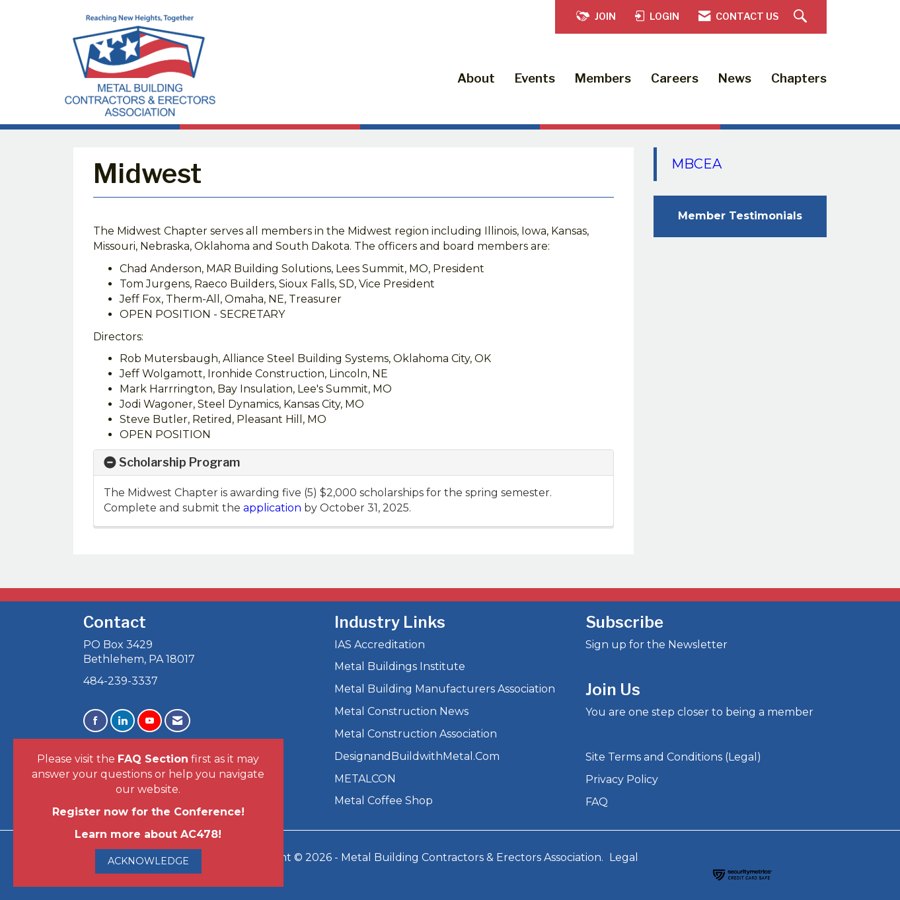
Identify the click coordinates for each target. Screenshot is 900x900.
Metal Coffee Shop (383, 800)
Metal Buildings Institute (399, 666)
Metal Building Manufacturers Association (444, 689)
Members (603, 78)
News (734, 78)
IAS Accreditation (379, 644)
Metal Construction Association (415, 734)
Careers (674, 78)
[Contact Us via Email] (177, 720)
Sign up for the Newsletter (656, 644)
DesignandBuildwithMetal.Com (417, 756)
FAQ (596, 802)
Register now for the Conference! (148, 812)
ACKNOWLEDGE (148, 861)
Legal (623, 857)
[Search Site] (802, 17)
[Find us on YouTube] (149, 720)
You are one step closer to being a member (699, 712)
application (273, 508)
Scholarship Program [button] (179, 462)
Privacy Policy (621, 779)
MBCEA (696, 164)
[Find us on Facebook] (95, 720)
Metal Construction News (401, 711)
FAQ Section (153, 759)
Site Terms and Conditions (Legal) (673, 757)
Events (535, 78)
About (476, 78)
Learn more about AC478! (148, 834)
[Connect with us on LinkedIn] (122, 720)
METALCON (365, 778)
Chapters (799, 78)
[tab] (353, 463)
